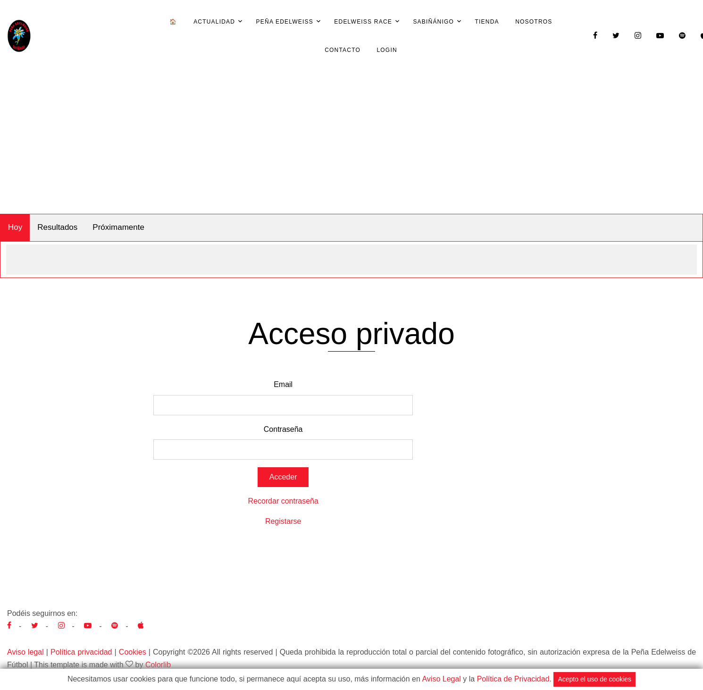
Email (283, 384)
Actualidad (214, 21)
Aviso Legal (441, 679)
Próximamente (118, 227)
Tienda (487, 21)
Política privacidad (81, 652)
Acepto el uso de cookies (594, 679)
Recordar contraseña (283, 501)
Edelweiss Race (363, 21)
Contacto (342, 50)
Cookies (132, 652)
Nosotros (533, 21)
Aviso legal (25, 652)
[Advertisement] (351, 143)
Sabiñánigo (433, 21)
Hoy (15, 227)
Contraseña (283, 429)
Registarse (283, 521)
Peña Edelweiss (284, 21)
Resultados (57, 227)
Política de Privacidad (513, 679)
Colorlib (158, 665)
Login (387, 50)
